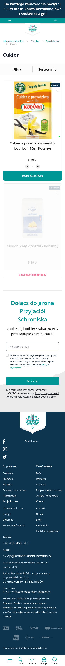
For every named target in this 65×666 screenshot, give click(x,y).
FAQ (38, 473)
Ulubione (8, 519)
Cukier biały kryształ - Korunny (32, 246)
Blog (38, 519)
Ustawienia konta (13, 508)
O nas (39, 514)
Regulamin (42, 525)
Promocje (8, 478)
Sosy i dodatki (52, 41)
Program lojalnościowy (49, 490)
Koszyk (7, 514)
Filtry (17, 69)
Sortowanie (47, 69)
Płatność (41, 484)
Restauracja (9, 495)
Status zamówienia (14, 525)
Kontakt (40, 508)
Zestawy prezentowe (15, 490)
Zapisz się (32, 381)
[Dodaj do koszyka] (32, 176)
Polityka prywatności (47, 393)
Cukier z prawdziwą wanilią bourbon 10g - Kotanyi (32, 146)
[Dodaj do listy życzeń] (58, 90)
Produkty (35, 41)
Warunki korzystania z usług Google (28, 396)
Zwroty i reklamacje (47, 495)
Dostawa (41, 478)
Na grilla (8, 484)
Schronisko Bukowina (13, 41)
